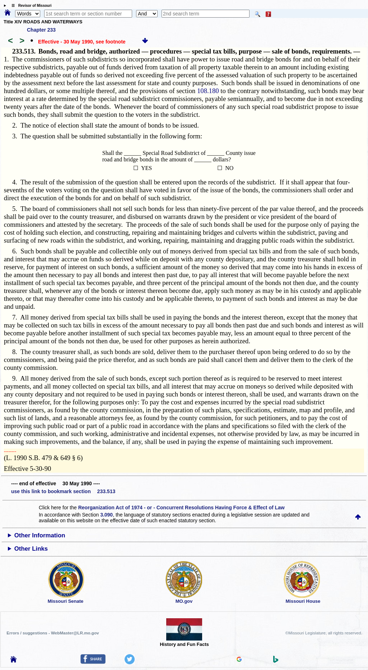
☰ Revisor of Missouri (30, 6)
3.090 (106, 515)
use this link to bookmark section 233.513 (63, 491)
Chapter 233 (41, 30)
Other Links (31, 548)
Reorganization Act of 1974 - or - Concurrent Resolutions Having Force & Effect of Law (181, 507)
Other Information (39, 535)
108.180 (208, 91)
